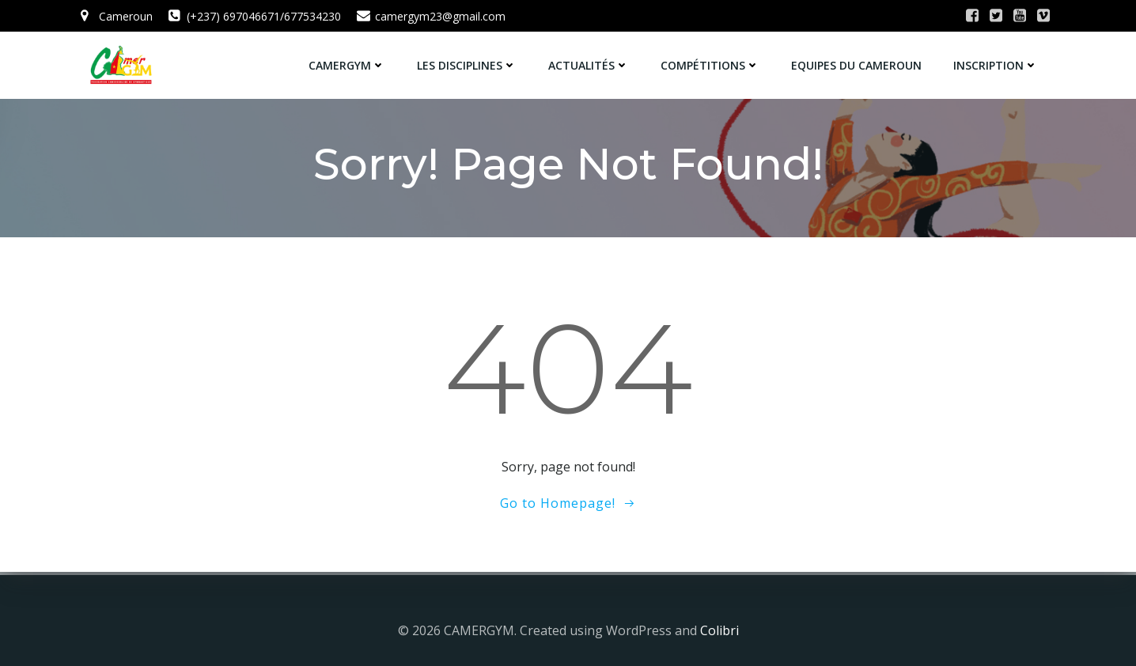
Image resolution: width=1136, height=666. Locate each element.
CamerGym (348, 63)
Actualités (590, 63)
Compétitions (711, 63)
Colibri (719, 630)
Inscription (997, 63)
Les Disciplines (468, 63)
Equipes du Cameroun (858, 63)
